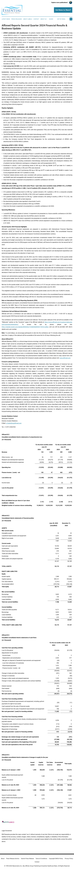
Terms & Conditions (41, 858)
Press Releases (16, 19)
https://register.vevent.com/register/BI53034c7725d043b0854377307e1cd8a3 (25, 327)
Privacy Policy (69, 858)
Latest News (6, 19)
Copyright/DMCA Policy (56, 858)
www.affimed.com (65, 358)
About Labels (27, 19)
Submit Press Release (27, 858)
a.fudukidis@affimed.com (13, 423)
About (2, 858)
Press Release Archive (12, 858)
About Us (43, 19)
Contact (36, 19)
